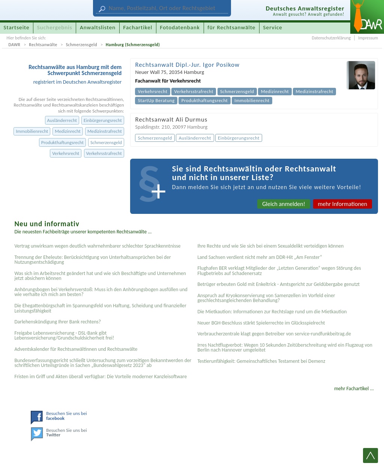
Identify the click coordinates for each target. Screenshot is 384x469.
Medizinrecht (68, 131)
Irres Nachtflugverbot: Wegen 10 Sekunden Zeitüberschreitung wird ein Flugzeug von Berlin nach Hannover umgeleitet (284, 347)
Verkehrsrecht (65, 153)
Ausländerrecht (62, 120)
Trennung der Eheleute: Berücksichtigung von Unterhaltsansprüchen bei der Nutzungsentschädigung (92, 260)
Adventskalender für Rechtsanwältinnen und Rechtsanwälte (75, 349)
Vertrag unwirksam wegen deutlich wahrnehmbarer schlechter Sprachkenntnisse (97, 246)
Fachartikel (137, 27)
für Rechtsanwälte (231, 27)
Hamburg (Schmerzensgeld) (133, 44)
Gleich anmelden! (283, 203)
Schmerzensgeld (82, 44)
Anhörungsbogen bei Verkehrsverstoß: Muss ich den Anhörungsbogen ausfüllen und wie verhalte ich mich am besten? (101, 292)
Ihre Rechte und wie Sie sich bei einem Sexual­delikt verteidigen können (270, 246)
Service (272, 27)
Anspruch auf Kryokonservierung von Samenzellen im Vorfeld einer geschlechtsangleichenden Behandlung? (266, 298)
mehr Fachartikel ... (354, 388)
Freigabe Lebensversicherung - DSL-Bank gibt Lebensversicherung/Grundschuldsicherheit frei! (64, 335)
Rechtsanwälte (43, 44)
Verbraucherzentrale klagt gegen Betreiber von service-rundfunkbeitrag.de (274, 334)
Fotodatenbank (180, 27)
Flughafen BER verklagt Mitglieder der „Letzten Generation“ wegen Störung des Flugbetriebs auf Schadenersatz (279, 271)
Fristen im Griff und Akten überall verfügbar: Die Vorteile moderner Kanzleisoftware (100, 376)
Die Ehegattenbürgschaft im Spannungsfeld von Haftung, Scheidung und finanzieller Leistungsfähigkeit (100, 308)
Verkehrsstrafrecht (104, 153)
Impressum (368, 38)
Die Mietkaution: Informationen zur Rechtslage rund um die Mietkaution (271, 311)
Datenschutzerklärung (331, 38)
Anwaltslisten (98, 27)
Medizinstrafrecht (104, 131)
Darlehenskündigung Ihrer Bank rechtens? (57, 322)
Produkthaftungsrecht (62, 142)
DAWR (14, 44)
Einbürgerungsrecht (103, 120)
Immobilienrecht (32, 131)
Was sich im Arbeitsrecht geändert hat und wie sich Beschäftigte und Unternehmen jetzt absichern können (100, 276)
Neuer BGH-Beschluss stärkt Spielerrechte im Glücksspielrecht (261, 323)
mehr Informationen (343, 203)
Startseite (17, 27)
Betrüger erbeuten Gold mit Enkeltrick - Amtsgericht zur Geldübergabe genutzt (278, 284)
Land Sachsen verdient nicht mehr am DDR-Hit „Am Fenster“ (259, 257)
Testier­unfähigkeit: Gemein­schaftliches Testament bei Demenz (261, 361)
